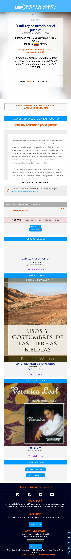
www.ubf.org (35, 524)
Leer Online (40, 369)
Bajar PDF (31, 369)
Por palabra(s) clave (35, 469)
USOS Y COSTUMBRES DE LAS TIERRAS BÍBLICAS (35, 364)
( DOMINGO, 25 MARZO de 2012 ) (35, 33)
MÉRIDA (43, 44)
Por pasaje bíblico (35, 475)
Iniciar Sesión (36, 230)
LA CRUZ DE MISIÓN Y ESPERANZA (35, 259)
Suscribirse (35, 547)
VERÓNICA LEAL (35, 448)
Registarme (35, 226)
